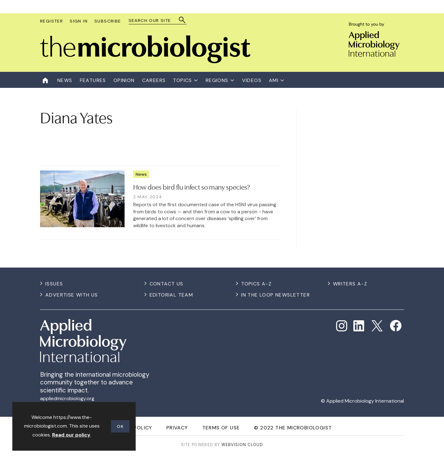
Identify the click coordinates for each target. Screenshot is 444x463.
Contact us (166, 284)
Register (51, 20)
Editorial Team (171, 295)
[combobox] (155, 20)
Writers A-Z (350, 284)
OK (120, 426)
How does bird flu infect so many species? (191, 186)
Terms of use (221, 427)
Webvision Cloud (242, 444)
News (141, 174)
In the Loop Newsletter (275, 295)
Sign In (79, 20)
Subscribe (107, 20)
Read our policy (71, 435)
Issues (54, 284)
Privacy (177, 427)
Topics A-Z (256, 284)
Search (182, 20)
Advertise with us (71, 295)
